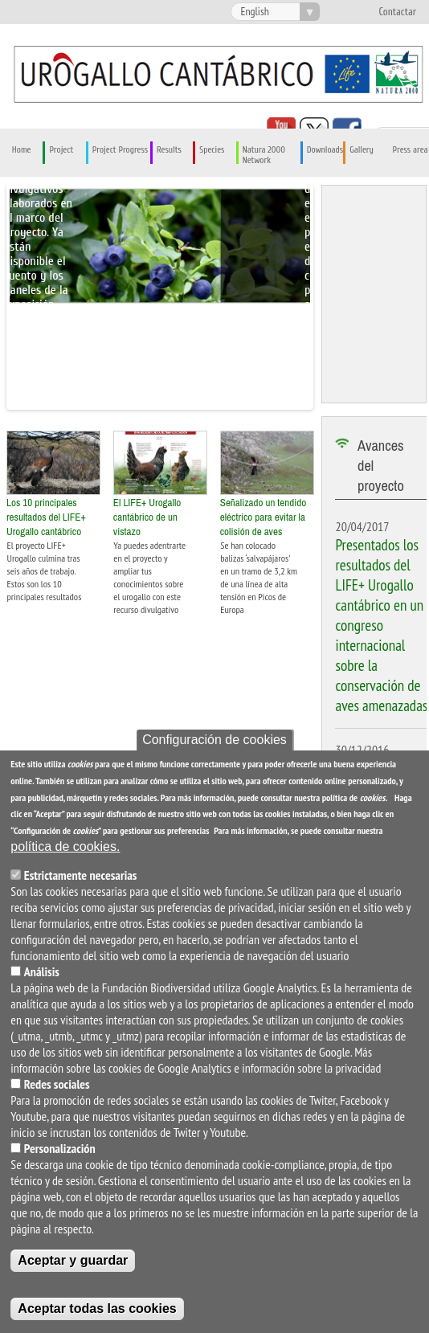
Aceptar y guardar (73, 1260)
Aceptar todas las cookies (97, 1308)
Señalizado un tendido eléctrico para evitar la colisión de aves (263, 516)
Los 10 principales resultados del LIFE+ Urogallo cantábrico (46, 516)
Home (21, 150)
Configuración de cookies (214, 739)
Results (169, 150)
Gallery (361, 150)
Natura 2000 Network (264, 155)
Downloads (325, 150)
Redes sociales (57, 1084)
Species (211, 150)
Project (61, 150)
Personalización (60, 1148)
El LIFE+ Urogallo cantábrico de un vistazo (147, 516)
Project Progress (120, 150)
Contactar (397, 12)
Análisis (41, 971)
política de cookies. (65, 846)
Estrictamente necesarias (80, 875)
